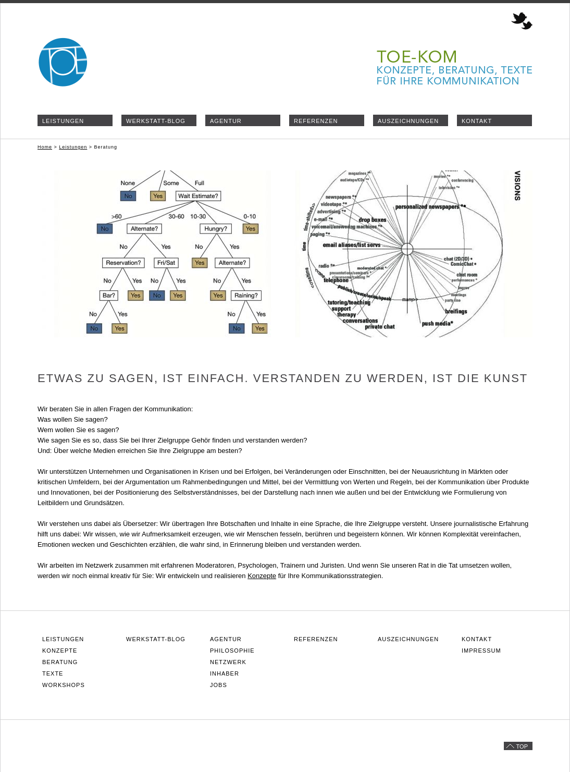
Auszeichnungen (408, 121)
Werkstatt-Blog (155, 121)
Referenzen (316, 121)
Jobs (218, 685)
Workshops (63, 685)
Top (522, 746)
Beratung (60, 662)
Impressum (481, 650)
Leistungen (63, 121)
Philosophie (232, 650)
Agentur (226, 121)
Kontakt (477, 121)
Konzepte (261, 576)
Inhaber (224, 673)
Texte (52, 673)
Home (45, 147)
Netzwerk (228, 662)
